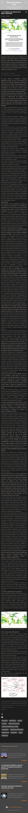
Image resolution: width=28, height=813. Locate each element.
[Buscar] (26, 3)
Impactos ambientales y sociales (10, 726)
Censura (20, 720)
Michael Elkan (17, 810)
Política (20, 732)
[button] (26, 12)
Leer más (24, 760)
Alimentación (12, 720)
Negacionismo (5, 732)
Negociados (14, 732)
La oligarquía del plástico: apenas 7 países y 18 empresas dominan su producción (12, 767)
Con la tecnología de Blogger (14, 807)
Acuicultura (4, 720)
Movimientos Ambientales (16, 729)
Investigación (5, 729)
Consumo (4, 723)
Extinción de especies (14, 723)
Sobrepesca (5, 735)
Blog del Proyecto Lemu (14, 3)
